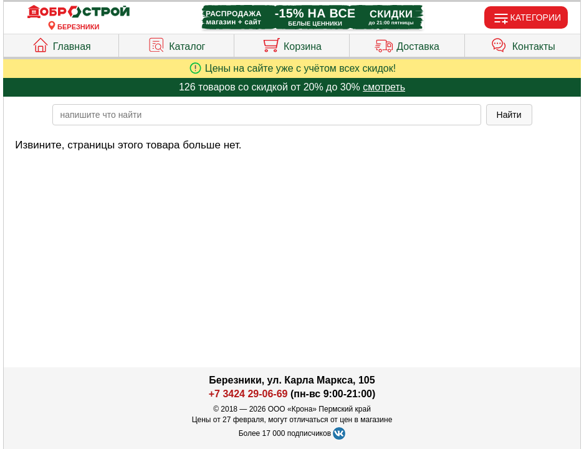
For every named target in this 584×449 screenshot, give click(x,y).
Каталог (176, 43)
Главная (61, 43)
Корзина (292, 43)
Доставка (407, 43)
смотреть (384, 87)
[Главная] (78, 12)
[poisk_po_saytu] (266, 114)
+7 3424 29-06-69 (248, 394)
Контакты (523, 43)
